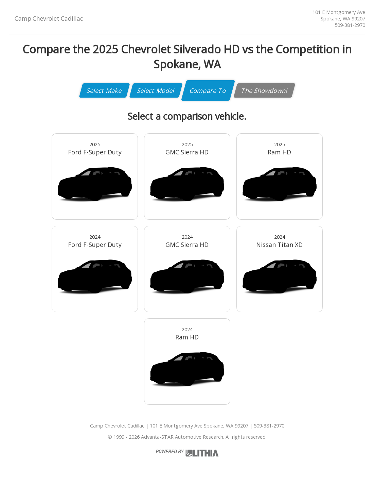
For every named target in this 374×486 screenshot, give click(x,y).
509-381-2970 (350, 25)
